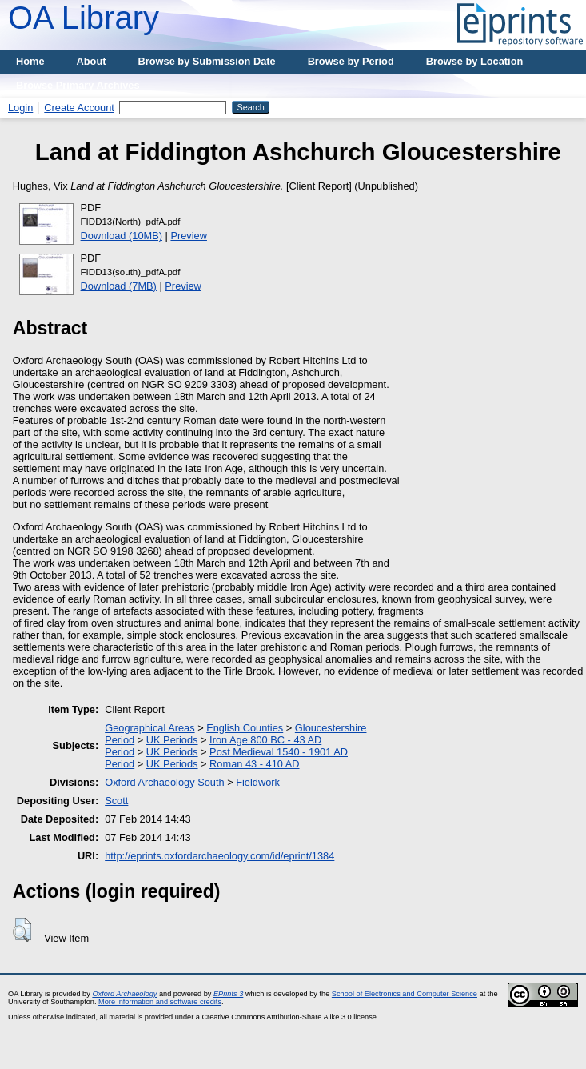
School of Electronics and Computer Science (404, 994)
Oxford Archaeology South (164, 782)
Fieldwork (258, 782)
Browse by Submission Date (207, 61)
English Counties (244, 728)
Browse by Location (475, 61)
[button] (22, 930)
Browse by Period (351, 61)
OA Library (83, 17)
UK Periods (172, 740)
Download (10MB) (121, 236)
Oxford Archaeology (124, 994)
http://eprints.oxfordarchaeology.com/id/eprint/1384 (219, 856)
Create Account (79, 108)
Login (20, 108)
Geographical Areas (149, 728)
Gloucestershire (331, 728)
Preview (188, 236)
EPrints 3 (228, 994)
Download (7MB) (119, 286)
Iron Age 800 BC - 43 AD (265, 740)
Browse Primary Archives (78, 85)
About (91, 61)
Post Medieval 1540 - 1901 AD (278, 752)
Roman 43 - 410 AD (254, 764)
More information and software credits (159, 1002)
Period (119, 740)
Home (30, 61)
